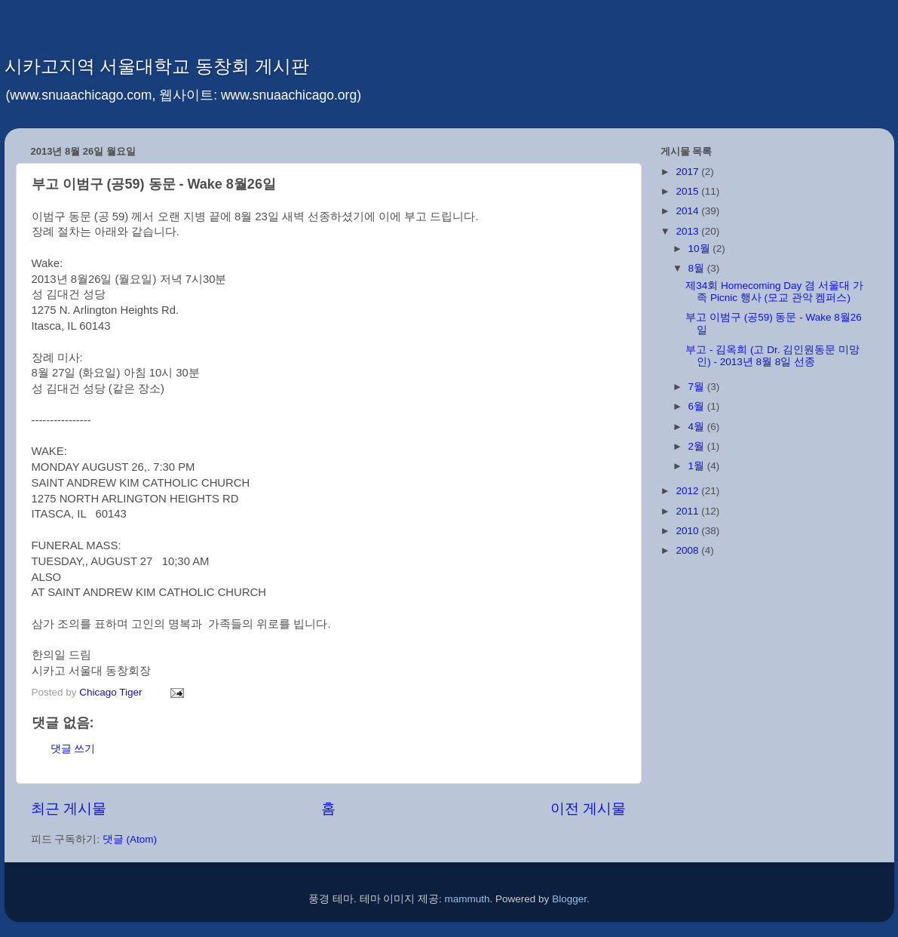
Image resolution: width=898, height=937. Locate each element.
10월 (700, 248)
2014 (688, 211)
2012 (688, 490)
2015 (688, 191)
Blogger (569, 899)
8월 (697, 268)
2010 (688, 530)
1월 (697, 466)
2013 (688, 231)
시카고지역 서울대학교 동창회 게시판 (157, 66)
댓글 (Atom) (130, 839)
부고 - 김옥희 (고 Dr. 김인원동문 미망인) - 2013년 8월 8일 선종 (772, 355)
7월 (697, 386)
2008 (688, 550)
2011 (688, 511)
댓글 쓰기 (73, 748)
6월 (697, 406)
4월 (697, 426)
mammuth (467, 899)
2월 (697, 446)
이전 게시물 (588, 808)
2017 (688, 171)
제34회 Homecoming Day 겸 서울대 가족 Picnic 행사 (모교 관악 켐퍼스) (774, 291)
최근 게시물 (68, 808)
